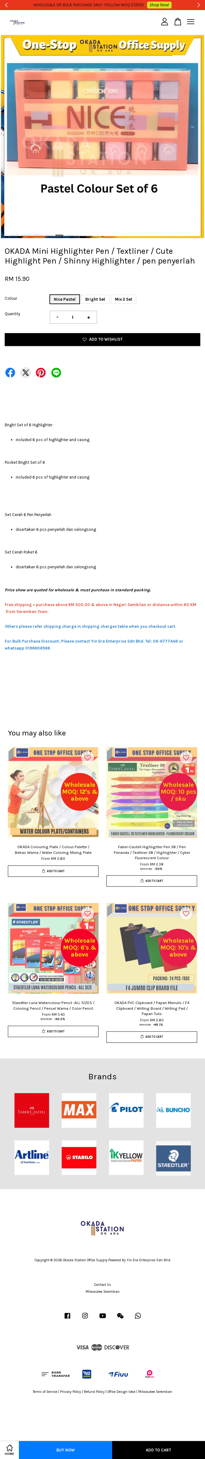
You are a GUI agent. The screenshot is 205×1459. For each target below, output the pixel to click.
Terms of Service (45, 1392)
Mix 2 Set (123, 299)
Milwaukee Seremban (103, 1292)
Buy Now (65, 1450)
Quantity (12, 313)
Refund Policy (94, 1392)
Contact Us (102, 1285)
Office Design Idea (121, 1392)
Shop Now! (151, 5)
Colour (11, 298)
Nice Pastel (65, 299)
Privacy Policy (70, 1392)
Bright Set (95, 299)
